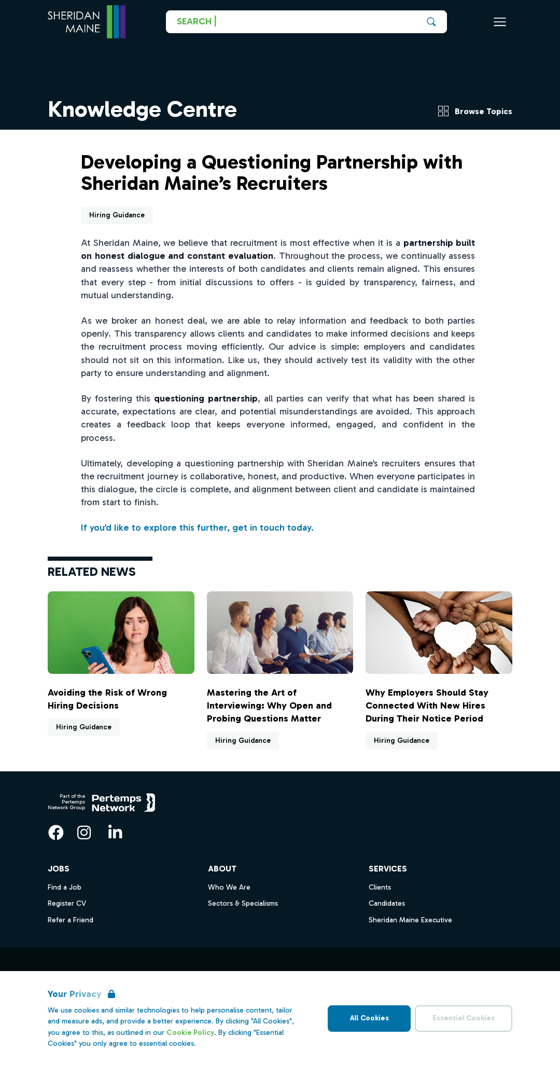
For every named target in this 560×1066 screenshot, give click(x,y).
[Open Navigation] (499, 21)
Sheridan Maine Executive (410, 920)
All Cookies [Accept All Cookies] (369, 1018)
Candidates (387, 903)
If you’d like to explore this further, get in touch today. (197, 527)
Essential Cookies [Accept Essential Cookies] (463, 1018)
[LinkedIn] (115, 832)
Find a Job (64, 887)
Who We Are (229, 887)
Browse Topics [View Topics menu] (475, 111)
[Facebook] (56, 832)
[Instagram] (84, 832)
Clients (380, 887)
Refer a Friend (70, 920)
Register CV (67, 903)
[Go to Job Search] (306, 21)
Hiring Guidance (117, 215)
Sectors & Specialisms (243, 903)
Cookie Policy (190, 1032)
